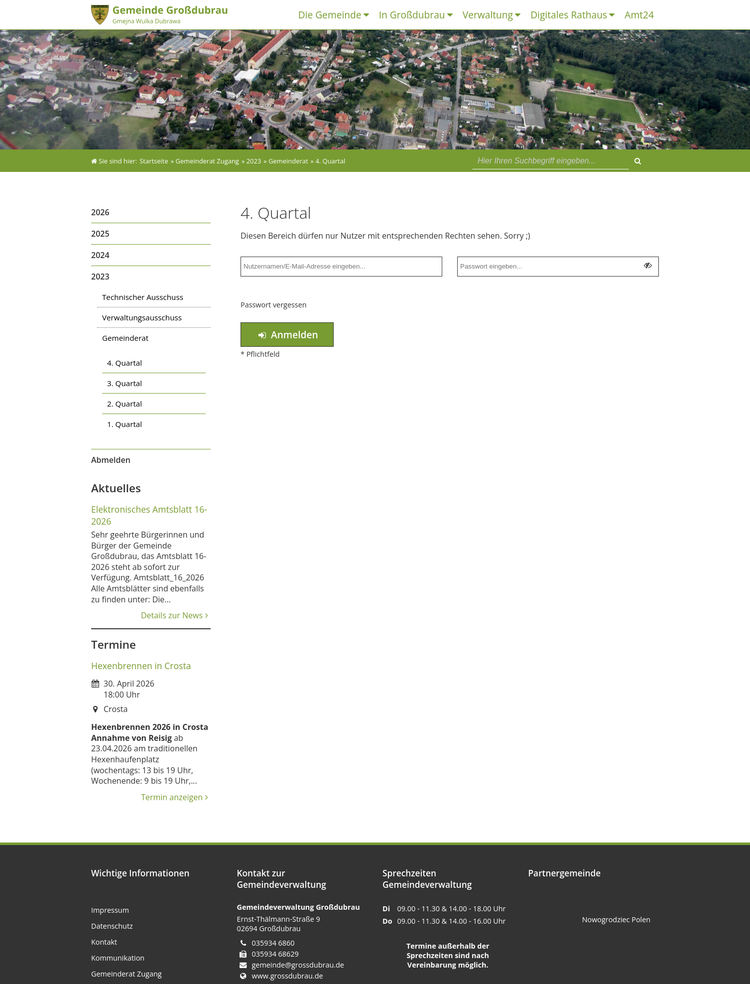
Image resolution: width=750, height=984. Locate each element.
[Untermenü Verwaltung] (520, 15)
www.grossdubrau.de (287, 976)
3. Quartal (124, 383)
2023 (100, 276)
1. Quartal (124, 424)
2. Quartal (124, 404)
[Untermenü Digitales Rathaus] (614, 15)
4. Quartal (124, 363)
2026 (100, 212)
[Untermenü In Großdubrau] (452, 15)
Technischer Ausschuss (142, 297)
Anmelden (287, 334)
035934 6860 (273, 943)
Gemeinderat (125, 338)
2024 (100, 255)
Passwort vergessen (274, 304)
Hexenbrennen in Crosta (141, 666)
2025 (100, 233)
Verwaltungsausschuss (142, 317)
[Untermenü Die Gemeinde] (369, 15)
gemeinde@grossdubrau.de (298, 965)
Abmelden (110, 459)
